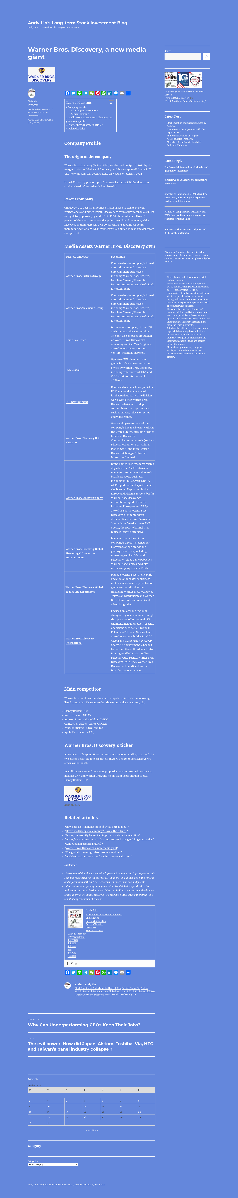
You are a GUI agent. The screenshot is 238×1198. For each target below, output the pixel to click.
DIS (51, 120)
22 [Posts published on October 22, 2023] (139, 1112)
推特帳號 (72, 953)
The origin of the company (85, 110)
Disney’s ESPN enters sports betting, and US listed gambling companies (109, 839)
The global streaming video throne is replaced (93, 852)
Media (31, 109)
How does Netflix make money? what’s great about (96, 826)
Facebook (91, 927)
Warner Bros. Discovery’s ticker (85, 125)
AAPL (30, 120)
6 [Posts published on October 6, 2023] (102, 1101)
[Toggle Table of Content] (110, 102)
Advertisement (42, 109)
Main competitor (77, 121)
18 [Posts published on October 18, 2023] (67, 1112)
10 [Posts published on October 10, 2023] (48, 1106)
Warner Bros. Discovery (78, 165)
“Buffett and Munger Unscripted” (183, 135)
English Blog (92, 917)
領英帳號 (72, 956)
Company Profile (77, 107)
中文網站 (72, 946)
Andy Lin (32, 101)
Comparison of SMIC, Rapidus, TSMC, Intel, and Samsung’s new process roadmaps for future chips (186, 197)
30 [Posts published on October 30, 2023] (30, 1123)
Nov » (95, 1130)
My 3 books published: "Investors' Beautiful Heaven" (184, 93)
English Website (94, 924)
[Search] (206, 56)
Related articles (76, 128)
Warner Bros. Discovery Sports (84, 497)
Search (168, 51)
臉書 (70, 949)
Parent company (81, 114)
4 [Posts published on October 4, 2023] (66, 1101)
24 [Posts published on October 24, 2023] (48, 1117)
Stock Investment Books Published (104, 914)
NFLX (30, 123)
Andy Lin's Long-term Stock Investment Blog (77, 22)
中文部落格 (73, 940)
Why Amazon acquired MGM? (83, 843)
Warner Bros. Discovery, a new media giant (91, 848)
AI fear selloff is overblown (180, 139)
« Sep (88, 1130)
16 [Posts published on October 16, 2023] (30, 1112)
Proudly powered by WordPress (90, 1184)
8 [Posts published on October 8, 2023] (138, 1101)
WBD (37, 123)
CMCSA (44, 120)
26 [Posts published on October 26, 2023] (85, 1117)
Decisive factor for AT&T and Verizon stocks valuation (98, 856)
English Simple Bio (96, 921)
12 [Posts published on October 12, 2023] (85, 1106)
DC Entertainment (77, 401)
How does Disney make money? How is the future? (96, 831)
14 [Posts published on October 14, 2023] (121, 1106)
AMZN (37, 120)
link (189, 353)
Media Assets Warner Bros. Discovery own (90, 117)
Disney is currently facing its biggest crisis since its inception (102, 835)
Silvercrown (170, 180)
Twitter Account (94, 930)
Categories (33, 1161)
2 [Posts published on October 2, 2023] (29, 1101)
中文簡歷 (72, 943)
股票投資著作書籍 (76, 937)
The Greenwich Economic (177, 167)
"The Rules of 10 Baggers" (177, 98)
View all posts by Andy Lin (123, 994)
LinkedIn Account (77, 933)
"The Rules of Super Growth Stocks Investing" (185, 101)
